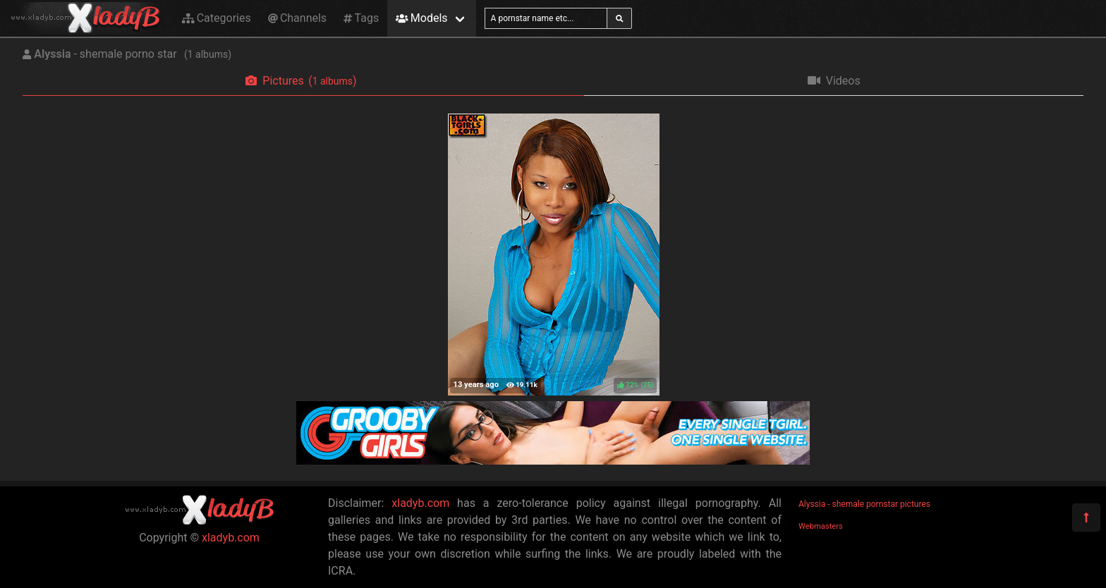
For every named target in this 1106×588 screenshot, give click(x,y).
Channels (297, 18)
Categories (216, 18)
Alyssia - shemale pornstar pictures (864, 504)
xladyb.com (231, 537)
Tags (361, 18)
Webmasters (820, 526)
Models (421, 18)
